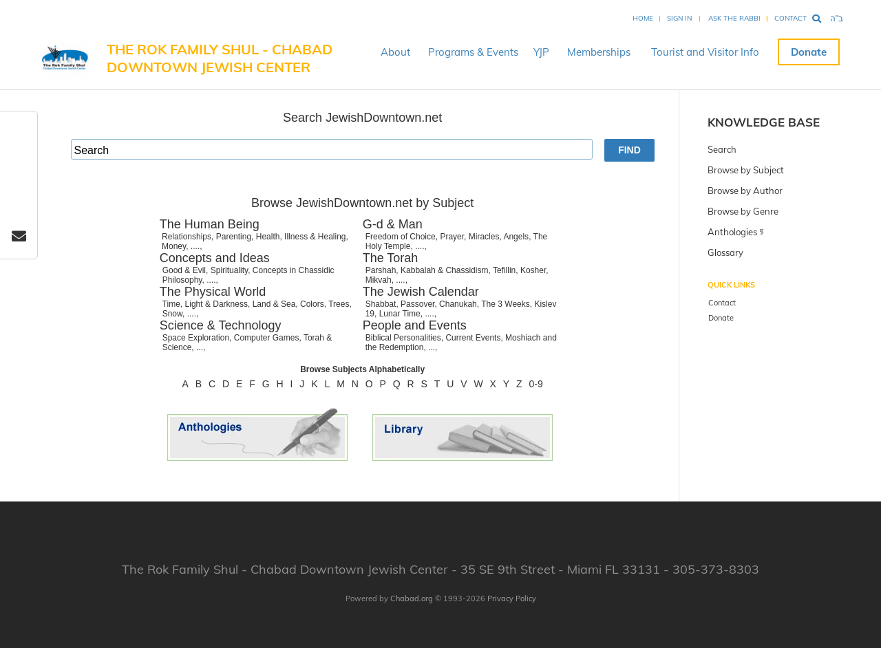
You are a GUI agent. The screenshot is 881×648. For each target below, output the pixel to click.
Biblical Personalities (403, 338)
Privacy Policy (511, 598)
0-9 (536, 383)
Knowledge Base (764, 122)
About (395, 51)
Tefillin (504, 270)
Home (643, 18)
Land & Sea (274, 304)
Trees (338, 304)
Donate (809, 51)
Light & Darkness (216, 304)
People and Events (415, 325)
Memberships (598, 51)
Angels (516, 236)
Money (174, 246)
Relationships (186, 236)
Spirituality (229, 270)
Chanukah (458, 304)
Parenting (233, 236)
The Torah (390, 258)
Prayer (452, 236)
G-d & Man (393, 224)
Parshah (380, 270)
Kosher (533, 270)
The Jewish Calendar (421, 292)
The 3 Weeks (505, 304)
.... (195, 246)
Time (171, 304)
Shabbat (380, 304)
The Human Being (209, 224)
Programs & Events (473, 51)
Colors (312, 304)
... (199, 347)
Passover (417, 304)
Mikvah (378, 280)
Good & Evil (184, 270)
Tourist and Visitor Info (705, 51)
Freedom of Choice (400, 236)
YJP (541, 51)
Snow (172, 313)
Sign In (679, 18)
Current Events (472, 338)
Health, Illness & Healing (301, 236)
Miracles (484, 236)
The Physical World (213, 292)
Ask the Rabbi (734, 18)
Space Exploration (195, 338)
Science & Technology (221, 325)
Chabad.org (411, 598)
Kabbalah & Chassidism (444, 270)
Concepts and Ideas (215, 258)
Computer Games (266, 338)
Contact (790, 18)
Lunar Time (400, 313)
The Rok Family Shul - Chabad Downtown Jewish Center (219, 58)
